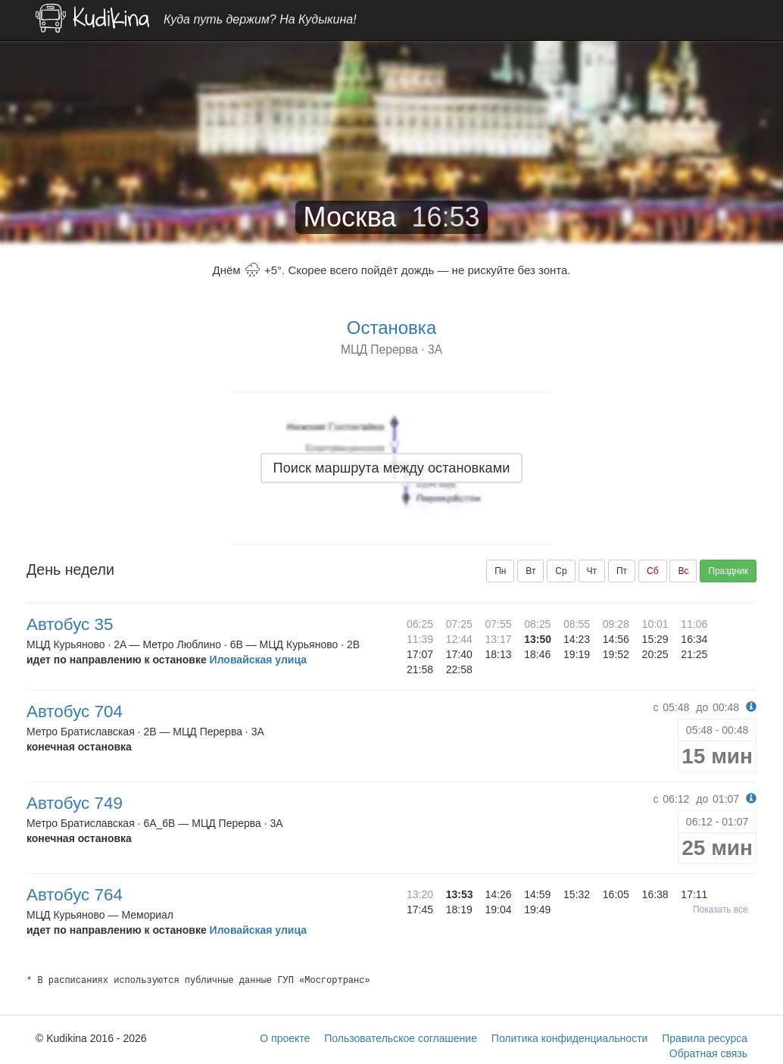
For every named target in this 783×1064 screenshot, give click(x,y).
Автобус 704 (75, 711)
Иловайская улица (258, 660)
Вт (530, 571)
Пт (621, 571)
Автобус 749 (75, 803)
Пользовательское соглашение (400, 1038)
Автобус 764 (75, 894)
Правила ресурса (704, 1038)
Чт (592, 571)
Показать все (720, 909)
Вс (683, 571)
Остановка (391, 327)
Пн (500, 571)
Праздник (728, 571)
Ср (560, 571)
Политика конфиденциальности (569, 1038)
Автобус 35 (70, 624)
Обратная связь (708, 1053)
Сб (653, 571)
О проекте (285, 1038)
